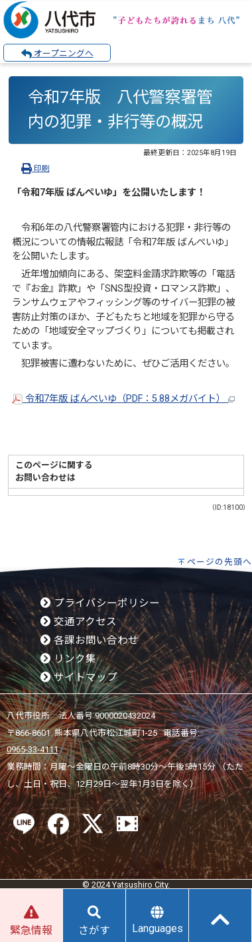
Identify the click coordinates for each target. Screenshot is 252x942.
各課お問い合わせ (89, 640)
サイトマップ (78, 677)
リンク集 (68, 659)
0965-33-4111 (32, 749)
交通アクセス (78, 622)
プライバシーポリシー (100, 603)
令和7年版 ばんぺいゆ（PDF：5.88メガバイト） (123, 398)
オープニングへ (57, 53)
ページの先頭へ (219, 562)
